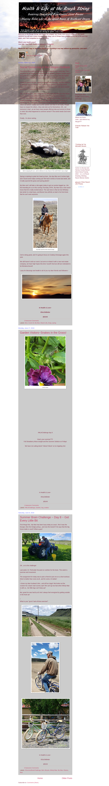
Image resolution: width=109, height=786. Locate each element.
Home (40, 778)
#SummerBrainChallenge (33, 770)
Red (21, 772)
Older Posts (67, 778)
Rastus (66, 770)
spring (54, 323)
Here (52, 44)
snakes (46, 507)
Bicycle (47, 770)
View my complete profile (34, 55)
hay (42, 507)
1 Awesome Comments (31, 505)
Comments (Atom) (32, 782)
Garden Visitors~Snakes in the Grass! (43, 332)
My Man (37, 323)
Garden (38, 507)
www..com (81, 186)
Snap (49, 323)
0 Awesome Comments (31, 768)
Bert (26, 323)
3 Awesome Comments (31, 320)
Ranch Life (44, 323)
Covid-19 (31, 323)
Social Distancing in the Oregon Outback (45, 67)
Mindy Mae (53, 770)
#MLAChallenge (30, 507)
